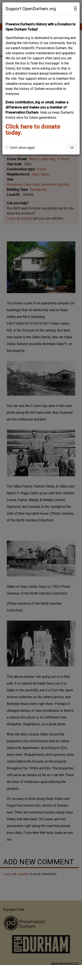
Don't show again (20, 148)
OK (72, 147)
